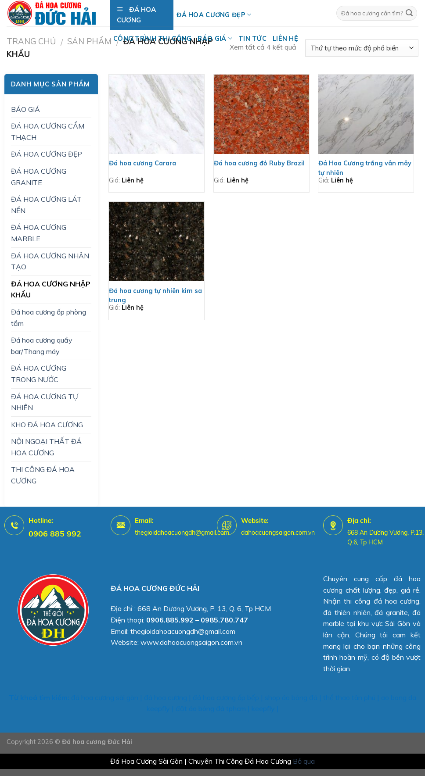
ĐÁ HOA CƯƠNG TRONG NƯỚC (38, 374)
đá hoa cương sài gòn (104, 697)
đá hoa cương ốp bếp (226, 697)
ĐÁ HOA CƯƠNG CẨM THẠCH (47, 132)
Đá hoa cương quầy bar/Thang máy (41, 346)
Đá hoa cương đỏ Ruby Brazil (259, 163)
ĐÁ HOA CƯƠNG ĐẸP (46, 154)
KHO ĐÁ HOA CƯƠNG (47, 424)
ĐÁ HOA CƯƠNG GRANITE (38, 177)
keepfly (263, 708)
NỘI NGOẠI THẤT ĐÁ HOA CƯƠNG (46, 447)
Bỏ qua (304, 761)
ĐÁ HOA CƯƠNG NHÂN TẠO (50, 261)
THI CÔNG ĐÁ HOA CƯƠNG (43, 475)
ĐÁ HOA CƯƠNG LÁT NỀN (46, 205)
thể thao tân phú (349, 697)
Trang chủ (31, 41)
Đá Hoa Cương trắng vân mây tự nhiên (364, 167)
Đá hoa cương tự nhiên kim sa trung (155, 295)
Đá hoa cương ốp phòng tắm (48, 318)
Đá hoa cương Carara (142, 163)
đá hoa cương (165, 697)
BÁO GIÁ (215, 38)
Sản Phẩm (89, 41)
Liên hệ (285, 39)
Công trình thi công (152, 39)
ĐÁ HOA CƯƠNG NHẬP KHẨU (50, 289)
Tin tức (252, 39)
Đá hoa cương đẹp (213, 15)
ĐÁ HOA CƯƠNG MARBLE (38, 233)
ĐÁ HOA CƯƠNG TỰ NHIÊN (44, 402)
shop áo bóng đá (291, 697)
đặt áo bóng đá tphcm (211, 708)
